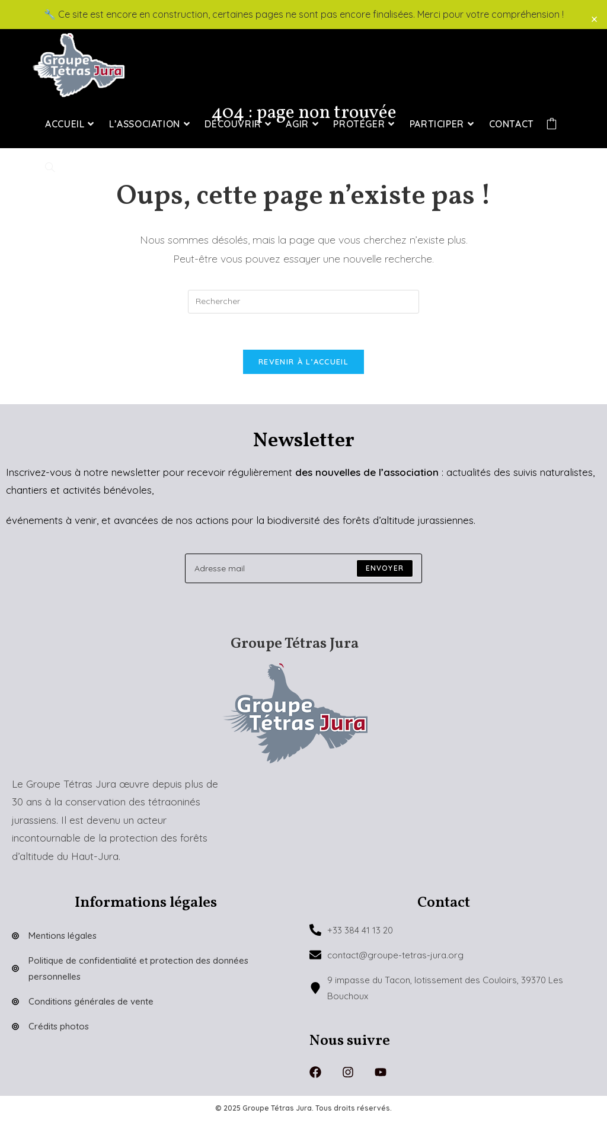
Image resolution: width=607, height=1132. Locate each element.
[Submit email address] (384, 568)
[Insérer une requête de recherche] (303, 302)
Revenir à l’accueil (303, 361)
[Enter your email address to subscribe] (303, 568)
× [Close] (594, 19)
